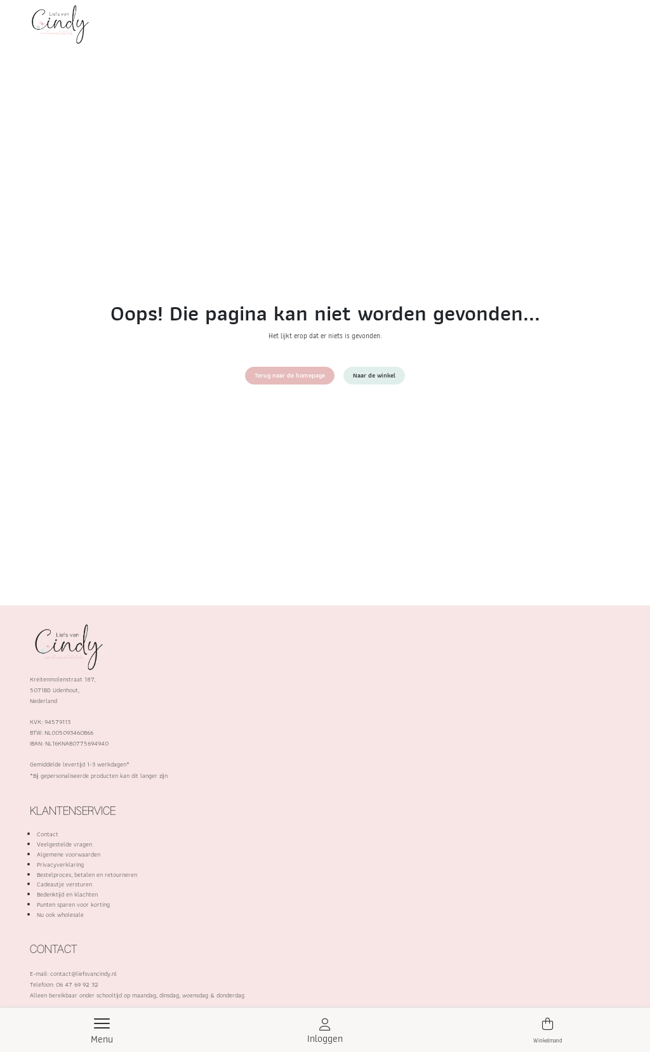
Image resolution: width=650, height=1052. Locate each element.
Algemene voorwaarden (68, 854)
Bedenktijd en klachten (67, 894)
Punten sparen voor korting (73, 904)
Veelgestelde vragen (64, 844)
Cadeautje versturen (64, 884)
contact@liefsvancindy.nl (83, 973)
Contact (47, 834)
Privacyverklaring (60, 864)
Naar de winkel (374, 375)
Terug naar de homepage (290, 375)
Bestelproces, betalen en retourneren (87, 874)
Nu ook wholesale (60, 914)
